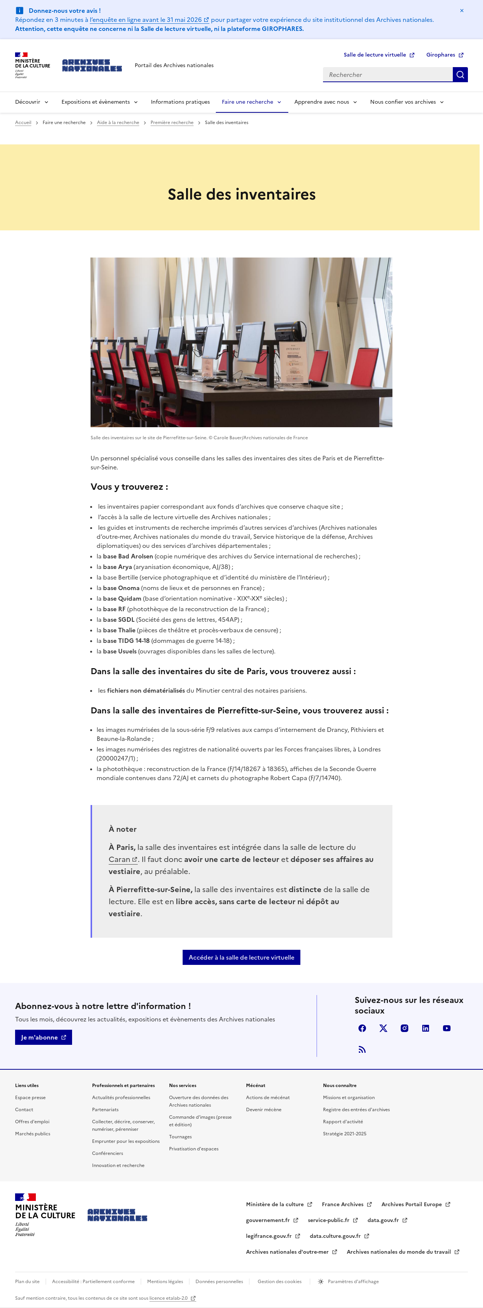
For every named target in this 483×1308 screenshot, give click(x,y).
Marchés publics (32, 1133)
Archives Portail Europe (412, 1204)
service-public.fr (329, 1220)
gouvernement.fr (268, 1220)
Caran (119, 859)
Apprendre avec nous (321, 102)
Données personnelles (219, 1281)
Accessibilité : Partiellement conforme (93, 1281)
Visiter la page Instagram (404, 1028)
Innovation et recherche (118, 1165)
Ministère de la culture (275, 1204)
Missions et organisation (349, 1097)
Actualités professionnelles (121, 1097)
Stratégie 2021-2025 (344, 1133)
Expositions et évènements (96, 102)
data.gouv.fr (384, 1220)
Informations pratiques (180, 102)
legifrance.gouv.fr (269, 1236)
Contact (24, 1109)
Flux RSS (362, 1049)
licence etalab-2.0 (169, 1298)
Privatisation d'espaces (193, 1148)
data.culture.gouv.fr (336, 1236)
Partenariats (105, 1109)
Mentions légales (165, 1281)
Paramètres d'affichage (353, 1281)
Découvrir (27, 102)
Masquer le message (462, 11)
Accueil (23, 122)
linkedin (425, 1028)
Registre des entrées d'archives (356, 1109)
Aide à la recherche (118, 122)
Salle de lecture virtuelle (375, 55)
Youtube (446, 1028)
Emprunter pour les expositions (126, 1141)
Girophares (440, 55)
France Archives (343, 1204)
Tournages (180, 1136)
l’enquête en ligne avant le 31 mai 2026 (146, 19)
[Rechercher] (388, 74)
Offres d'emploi (32, 1121)
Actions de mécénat (268, 1097)
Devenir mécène (263, 1109)
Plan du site (27, 1281)
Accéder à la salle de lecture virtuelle (241, 957)
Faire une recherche (247, 102)
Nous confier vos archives (403, 102)
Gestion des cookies (279, 1281)
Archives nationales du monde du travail (399, 1252)
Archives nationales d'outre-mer (288, 1252)
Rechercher (460, 74)
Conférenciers (107, 1153)
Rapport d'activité (343, 1121)
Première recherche (172, 122)
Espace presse (30, 1097)
